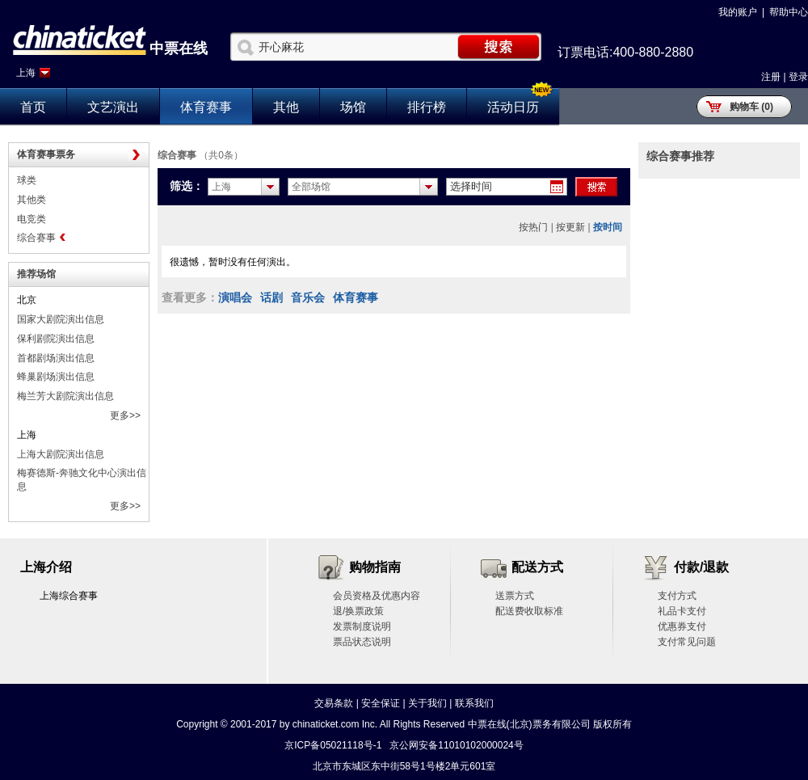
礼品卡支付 (682, 611)
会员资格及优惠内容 (376, 595)
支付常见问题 (687, 641)
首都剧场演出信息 (56, 358)
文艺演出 (113, 107)
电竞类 (31, 219)
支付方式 (677, 595)
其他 (286, 107)
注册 (771, 76)
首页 (33, 107)
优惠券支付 (682, 626)
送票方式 (514, 595)
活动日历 (513, 107)
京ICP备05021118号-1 (332, 745)
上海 (26, 72)
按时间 (607, 227)
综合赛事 (36, 237)
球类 (26, 180)
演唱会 (235, 297)
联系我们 (474, 703)
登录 (798, 76)
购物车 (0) (751, 106)
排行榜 (426, 107)
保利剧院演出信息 (56, 338)
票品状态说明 (362, 641)
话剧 (271, 297)
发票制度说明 (362, 626)
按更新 (570, 227)
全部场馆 (311, 186)
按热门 (533, 227)
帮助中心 (788, 12)
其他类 (31, 199)
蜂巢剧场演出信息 (56, 376)
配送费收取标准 (529, 611)
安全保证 (380, 703)
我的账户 (737, 12)
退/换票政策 (358, 611)
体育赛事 (206, 107)
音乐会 (308, 297)
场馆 (353, 107)
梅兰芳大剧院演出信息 (65, 396)
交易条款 (333, 703)
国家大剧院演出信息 (60, 319)
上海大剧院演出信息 (60, 454)
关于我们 (427, 703)
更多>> (125, 415)
